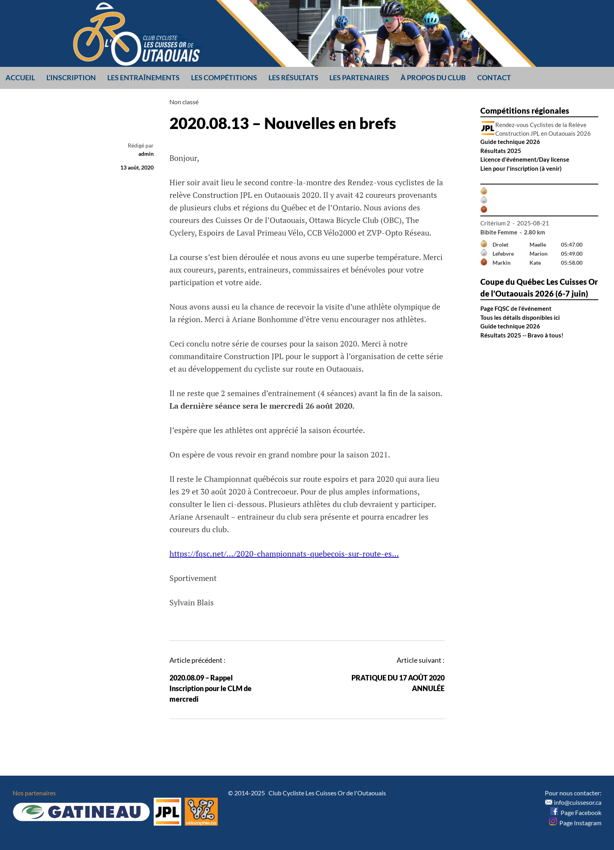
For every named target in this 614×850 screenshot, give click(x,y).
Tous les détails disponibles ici (520, 317)
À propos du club (433, 77)
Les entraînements (143, 77)
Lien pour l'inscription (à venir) (521, 168)
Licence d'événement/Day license (524, 159)
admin (146, 153)
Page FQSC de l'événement (515, 308)
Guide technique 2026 (510, 141)
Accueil (20, 77)
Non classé (184, 101)
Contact (494, 77)
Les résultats (293, 77)
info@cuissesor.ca (577, 802)
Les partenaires (359, 77)
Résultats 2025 (500, 150)
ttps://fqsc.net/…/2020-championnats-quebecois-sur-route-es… (286, 553)
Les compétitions (224, 77)
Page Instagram (575, 822)
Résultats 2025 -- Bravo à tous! (521, 335)
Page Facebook (575, 812)
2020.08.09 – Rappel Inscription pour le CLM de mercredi (210, 688)
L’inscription (71, 77)
